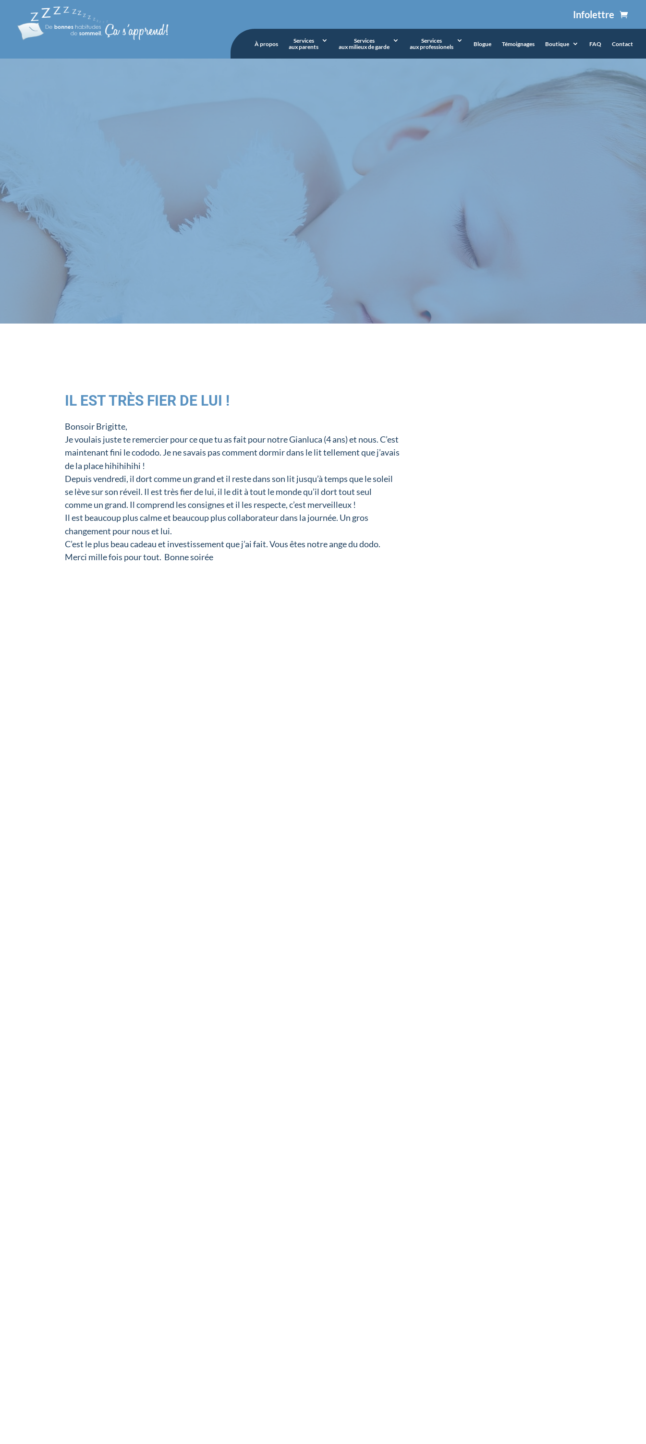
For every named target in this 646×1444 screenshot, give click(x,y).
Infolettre (593, 14)
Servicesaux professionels (431, 43)
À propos (266, 44)
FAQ (595, 44)
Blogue (482, 44)
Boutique (557, 44)
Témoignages (518, 44)
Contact (622, 44)
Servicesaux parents (303, 43)
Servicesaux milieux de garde (364, 43)
